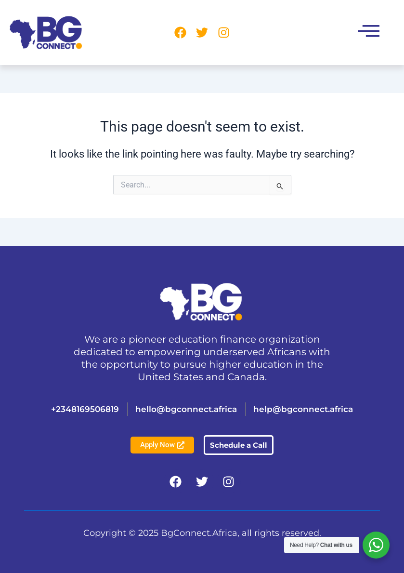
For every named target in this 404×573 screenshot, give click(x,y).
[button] (369, 32)
